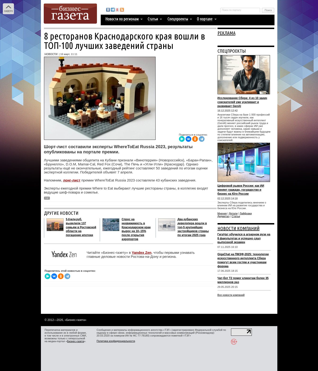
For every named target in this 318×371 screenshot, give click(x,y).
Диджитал (224, 216)
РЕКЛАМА (226, 33)
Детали (233, 213)
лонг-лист (71, 180)
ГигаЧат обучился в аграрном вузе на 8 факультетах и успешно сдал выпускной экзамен (244, 238)
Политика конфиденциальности (116, 341)
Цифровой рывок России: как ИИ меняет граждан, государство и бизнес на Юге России (241, 189)
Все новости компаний (231, 294)
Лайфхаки (246, 213)
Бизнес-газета (75, 341)
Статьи (235, 216)
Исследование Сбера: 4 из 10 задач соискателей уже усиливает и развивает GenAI (242, 102)
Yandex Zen (141, 252)
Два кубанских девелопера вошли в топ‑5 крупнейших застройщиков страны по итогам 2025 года (193, 227)
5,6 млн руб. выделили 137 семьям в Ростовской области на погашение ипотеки (81, 227)
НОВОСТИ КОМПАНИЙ (239, 228)
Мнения (222, 213)
